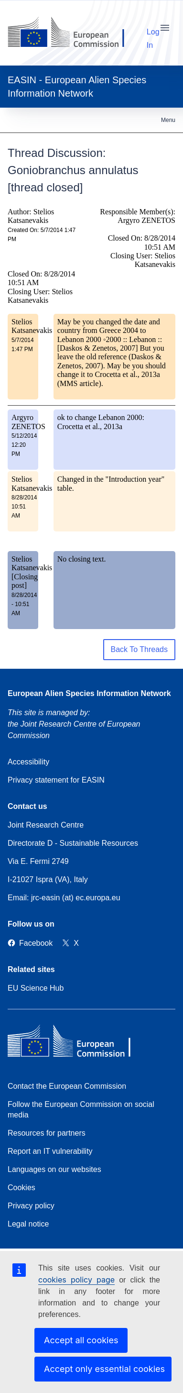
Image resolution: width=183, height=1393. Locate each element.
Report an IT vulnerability (50, 1151)
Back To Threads (139, 649)
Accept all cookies (81, 1340)
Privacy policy (31, 1206)
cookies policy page (76, 1279)
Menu (168, 120)
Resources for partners (47, 1133)
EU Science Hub (36, 988)
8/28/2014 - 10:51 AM (24, 604)
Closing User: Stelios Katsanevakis (40, 295)
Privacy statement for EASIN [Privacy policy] (56, 780)
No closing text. (81, 559)
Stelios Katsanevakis (31, 326)
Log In (153, 30)
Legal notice (28, 1224)
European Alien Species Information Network (89, 693)
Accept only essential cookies (104, 1369)
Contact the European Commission (67, 1086)
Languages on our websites (54, 1169)
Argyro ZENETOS (28, 421)
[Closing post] (24, 581)
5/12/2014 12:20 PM (24, 444)
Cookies (21, 1187)
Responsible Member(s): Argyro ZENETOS (137, 216)
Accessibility (28, 762)
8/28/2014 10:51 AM (24, 506)
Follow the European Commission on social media (81, 1109)
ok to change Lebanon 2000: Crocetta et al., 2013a (100, 421)
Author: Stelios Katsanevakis (31, 216)
